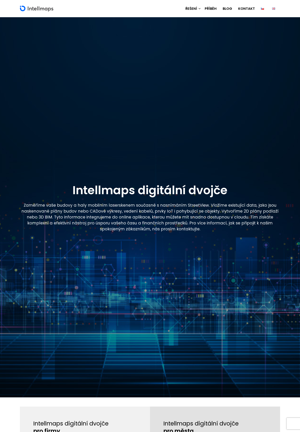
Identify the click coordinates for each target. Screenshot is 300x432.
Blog (227, 8)
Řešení (191, 8)
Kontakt (246, 8)
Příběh (211, 8)
